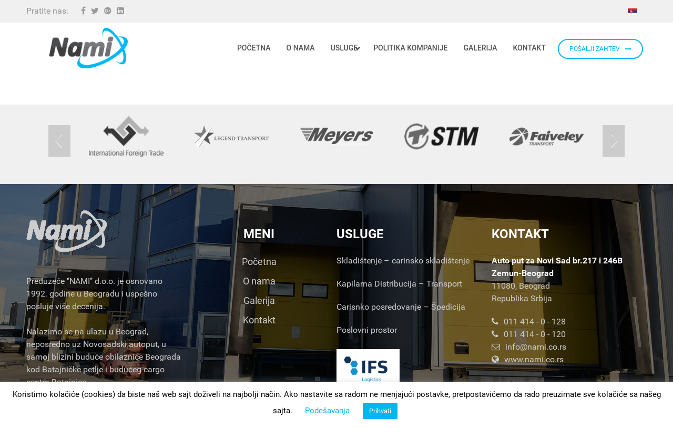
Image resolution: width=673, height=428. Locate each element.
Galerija (259, 300)
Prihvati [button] (380, 411)
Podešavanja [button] (327, 410)
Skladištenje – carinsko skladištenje (403, 261)
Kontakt (259, 319)
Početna (259, 261)
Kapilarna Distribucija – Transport (399, 284)
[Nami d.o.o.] (88, 48)
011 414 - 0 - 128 (529, 322)
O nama (259, 281)
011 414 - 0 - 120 (529, 334)
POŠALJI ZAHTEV (600, 49)
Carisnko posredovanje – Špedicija (400, 307)
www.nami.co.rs (528, 359)
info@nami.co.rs (529, 347)
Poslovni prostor (366, 330)
